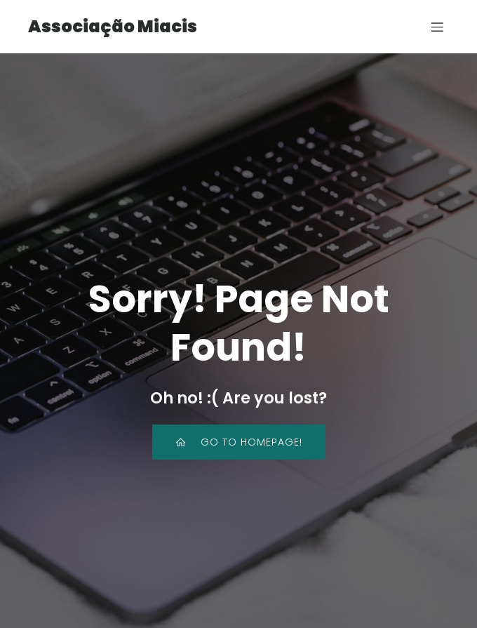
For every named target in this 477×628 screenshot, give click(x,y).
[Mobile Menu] (437, 27)
